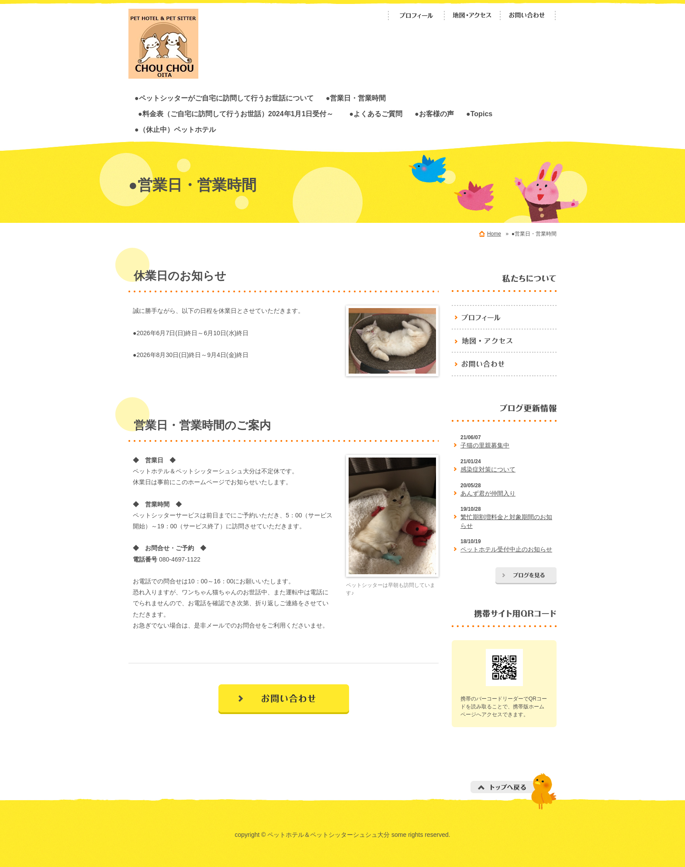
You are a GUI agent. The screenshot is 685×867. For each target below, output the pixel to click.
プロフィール (416, 15)
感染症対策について (487, 469)
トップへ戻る (514, 791)
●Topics (479, 114)
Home (494, 234)
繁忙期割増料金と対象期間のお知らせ (506, 521)
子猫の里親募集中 (484, 445)
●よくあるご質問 (375, 114)
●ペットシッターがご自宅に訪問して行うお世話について (224, 98)
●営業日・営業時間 (356, 98)
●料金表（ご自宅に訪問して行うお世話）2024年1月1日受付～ (239, 114)
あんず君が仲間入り (487, 493)
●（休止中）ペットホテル (175, 129)
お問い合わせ (528, 15)
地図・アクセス (472, 15)
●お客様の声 (434, 114)
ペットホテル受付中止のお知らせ (506, 549)
